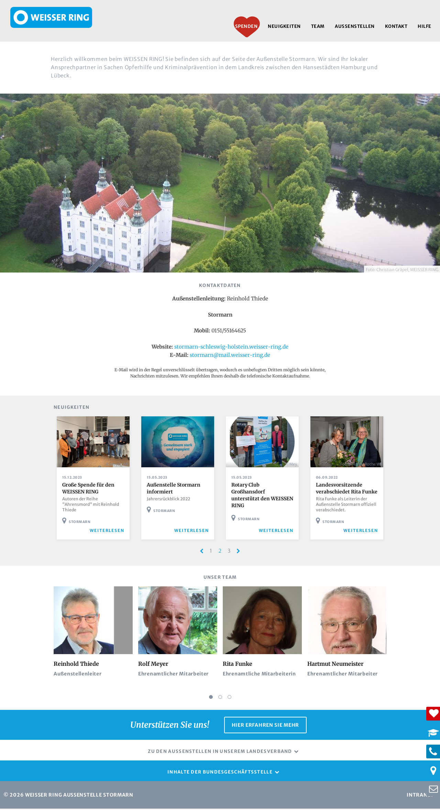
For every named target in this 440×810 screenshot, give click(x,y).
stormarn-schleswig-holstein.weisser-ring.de (231, 346)
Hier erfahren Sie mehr (265, 727)
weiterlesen (109, 534)
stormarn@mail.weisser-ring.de (230, 355)
